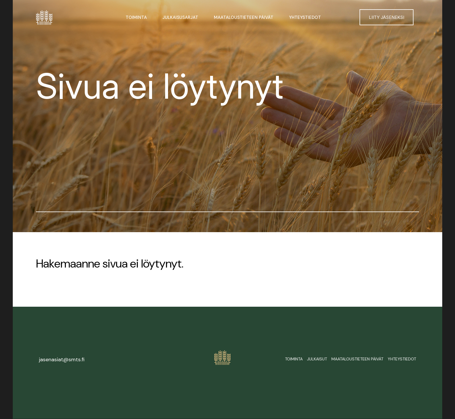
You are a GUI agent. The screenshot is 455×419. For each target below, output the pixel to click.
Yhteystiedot (305, 17)
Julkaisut (317, 359)
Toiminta (136, 17)
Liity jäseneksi (386, 17)
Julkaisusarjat (180, 17)
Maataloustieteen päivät (243, 17)
